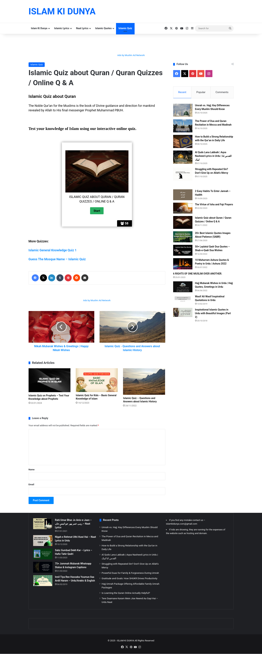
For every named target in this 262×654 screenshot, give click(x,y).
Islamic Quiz (125, 28)
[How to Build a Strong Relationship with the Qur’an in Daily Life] (182, 141)
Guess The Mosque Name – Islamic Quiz (57, 259)
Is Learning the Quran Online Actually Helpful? (126, 592)
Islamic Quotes (103, 28)
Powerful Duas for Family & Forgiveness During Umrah (130, 572)
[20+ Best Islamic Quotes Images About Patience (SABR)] (182, 236)
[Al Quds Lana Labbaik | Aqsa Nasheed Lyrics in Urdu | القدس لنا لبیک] (182, 157)
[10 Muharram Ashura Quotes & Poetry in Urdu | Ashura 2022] (182, 264)
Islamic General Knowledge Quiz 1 (53, 250)
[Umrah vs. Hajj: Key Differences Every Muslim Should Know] (182, 110)
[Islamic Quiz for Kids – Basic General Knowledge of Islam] (97, 380)
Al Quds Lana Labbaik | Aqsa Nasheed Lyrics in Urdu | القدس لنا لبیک (213, 156)
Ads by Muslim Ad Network (131, 55)
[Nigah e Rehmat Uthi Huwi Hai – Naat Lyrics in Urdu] (42, 540)
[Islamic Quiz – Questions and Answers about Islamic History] (144, 381)
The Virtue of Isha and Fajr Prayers (214, 204)
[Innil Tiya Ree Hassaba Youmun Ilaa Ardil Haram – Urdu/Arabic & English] (42, 580)
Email (31, 484)
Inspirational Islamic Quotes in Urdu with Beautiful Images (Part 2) (213, 313)
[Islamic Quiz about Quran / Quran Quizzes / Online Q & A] (182, 222)
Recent (182, 92)
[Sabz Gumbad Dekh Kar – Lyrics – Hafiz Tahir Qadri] (42, 553)
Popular (201, 92)
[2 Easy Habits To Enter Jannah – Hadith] (182, 194)
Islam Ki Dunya (39, 28)
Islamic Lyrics (61, 28)
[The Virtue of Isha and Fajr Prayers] (182, 208)
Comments (222, 92)
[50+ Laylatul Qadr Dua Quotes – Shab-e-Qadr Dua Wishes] (182, 250)
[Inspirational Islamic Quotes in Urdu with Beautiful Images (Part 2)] (182, 312)
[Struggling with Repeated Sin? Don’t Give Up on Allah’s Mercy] (182, 174)
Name (32, 469)
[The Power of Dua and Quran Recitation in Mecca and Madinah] (182, 125)
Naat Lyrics (82, 28)
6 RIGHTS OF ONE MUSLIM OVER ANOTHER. (197, 273)
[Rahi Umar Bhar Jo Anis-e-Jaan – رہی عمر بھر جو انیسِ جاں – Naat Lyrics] (42, 523)
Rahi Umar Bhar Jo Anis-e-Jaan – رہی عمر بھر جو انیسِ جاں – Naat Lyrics (73, 524)
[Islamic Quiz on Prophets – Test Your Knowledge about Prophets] (50, 380)
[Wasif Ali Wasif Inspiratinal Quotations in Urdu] (182, 299)
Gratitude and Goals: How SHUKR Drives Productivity (129, 578)
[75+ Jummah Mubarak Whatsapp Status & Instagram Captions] (42, 567)
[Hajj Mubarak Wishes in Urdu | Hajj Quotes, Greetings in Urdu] (182, 286)
